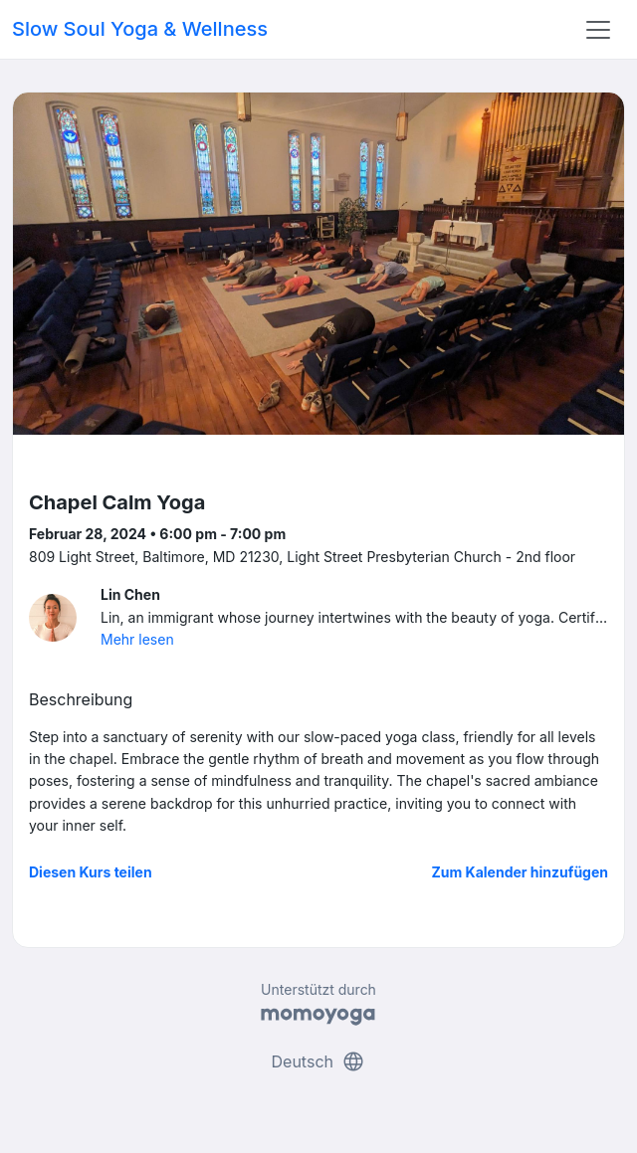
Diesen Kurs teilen (90, 872)
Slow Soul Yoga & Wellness (140, 29)
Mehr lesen (137, 639)
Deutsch (319, 1061)
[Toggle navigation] (598, 30)
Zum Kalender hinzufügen (520, 872)
